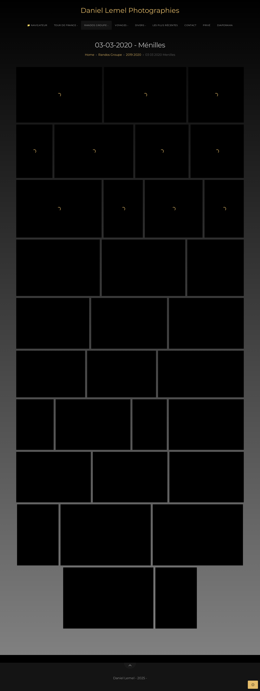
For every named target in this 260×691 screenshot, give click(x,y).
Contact (190, 25)
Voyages (121, 25)
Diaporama (225, 25)
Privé (206, 25)
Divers (139, 25)
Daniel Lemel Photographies (130, 10)
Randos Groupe (95, 25)
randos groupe (110, 55)
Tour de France (65, 25)
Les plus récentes (165, 25)
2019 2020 (133, 55)
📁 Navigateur (37, 25)
